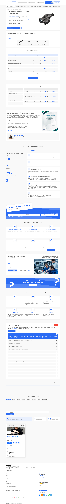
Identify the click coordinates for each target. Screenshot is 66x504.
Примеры (7, 470)
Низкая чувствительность (28, 97)
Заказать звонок (33, 286)
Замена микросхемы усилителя (14, 61)
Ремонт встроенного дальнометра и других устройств (18, 64)
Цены (22, 6)
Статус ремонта (57, 6)
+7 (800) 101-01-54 (40, 2)
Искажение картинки (27, 94)
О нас (25, 6)
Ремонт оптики (11, 72)
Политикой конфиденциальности (25, 412)
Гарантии (35, 6)
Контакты (50, 6)
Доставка (31, 6)
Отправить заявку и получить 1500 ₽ (35, 215)
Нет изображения (26, 92)
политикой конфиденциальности (19, 217)
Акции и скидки (39, 6)
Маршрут (9, 439)
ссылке (7, 487)
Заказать (55, 58)
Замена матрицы (12, 58)
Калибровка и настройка (13, 66)
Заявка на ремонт (45, 6)
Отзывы (28, 6)
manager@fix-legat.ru (43, 474)
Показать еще (33, 151)
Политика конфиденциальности (33, 498)
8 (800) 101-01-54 (43, 469)
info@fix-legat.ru (42, 471)
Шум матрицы (26, 102)
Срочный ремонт (18, 6)
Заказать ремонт (12, 271)
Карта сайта (8, 490)
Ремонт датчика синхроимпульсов (14, 69)
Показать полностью (9, 390)
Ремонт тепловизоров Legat (30, 463)
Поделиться (40, 491)
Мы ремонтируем (10, 6)
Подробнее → (54, 92)
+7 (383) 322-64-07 (32, 2)
